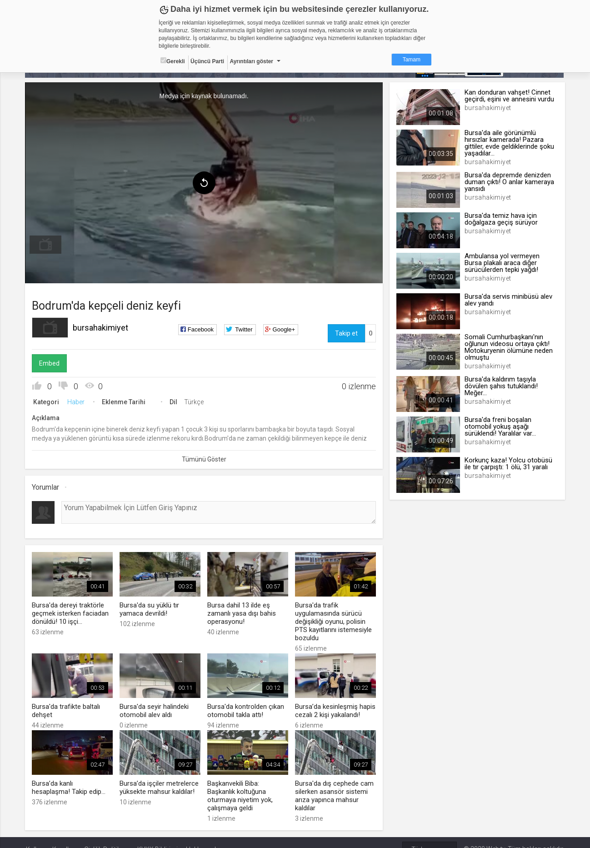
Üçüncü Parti (207, 61)
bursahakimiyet (101, 327)
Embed (50, 363)
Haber (76, 402)
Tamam (411, 59)
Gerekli (172, 61)
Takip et (346, 333)
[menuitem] (46, 245)
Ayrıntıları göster (251, 61)
